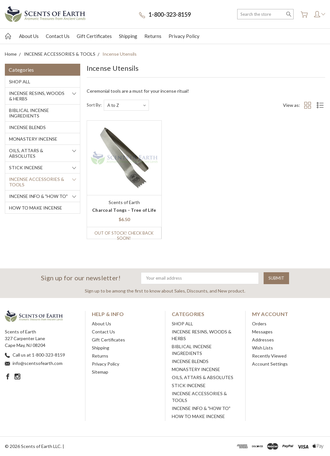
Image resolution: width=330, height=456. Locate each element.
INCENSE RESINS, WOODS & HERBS (36, 95)
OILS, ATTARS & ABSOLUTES (26, 153)
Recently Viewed (269, 355)
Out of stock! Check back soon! (123, 234)
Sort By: (94, 104)
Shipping (128, 36)
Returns (152, 36)
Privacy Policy (184, 36)
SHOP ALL (19, 81)
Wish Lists (262, 347)
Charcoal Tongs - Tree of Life (124, 210)
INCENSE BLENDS (27, 127)
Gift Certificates (94, 36)
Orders (259, 323)
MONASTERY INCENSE (33, 139)
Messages (262, 331)
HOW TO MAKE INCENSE (35, 207)
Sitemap (100, 372)
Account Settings (270, 364)
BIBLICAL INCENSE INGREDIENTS (29, 112)
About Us (29, 36)
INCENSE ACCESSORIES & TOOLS (36, 181)
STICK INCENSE (26, 167)
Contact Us (58, 36)
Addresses (263, 339)
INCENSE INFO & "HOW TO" (38, 196)
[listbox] (126, 105)
